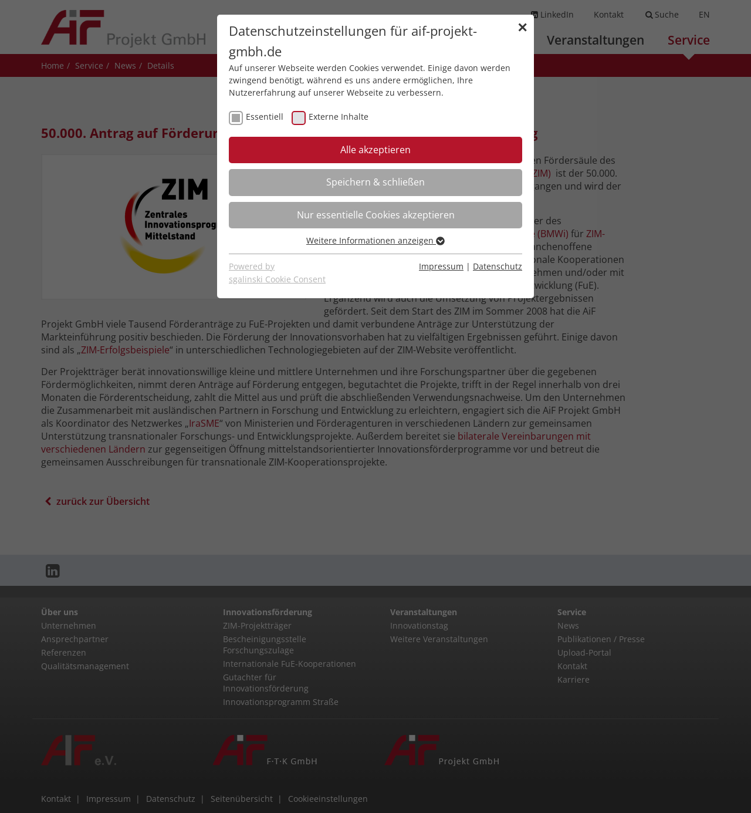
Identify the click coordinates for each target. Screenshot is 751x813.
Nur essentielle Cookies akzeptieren (376, 214)
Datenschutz (497, 266)
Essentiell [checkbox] (264, 116)
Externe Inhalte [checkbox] (338, 116)
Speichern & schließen (375, 182)
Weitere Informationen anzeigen (375, 240)
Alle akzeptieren (375, 149)
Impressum (441, 266)
